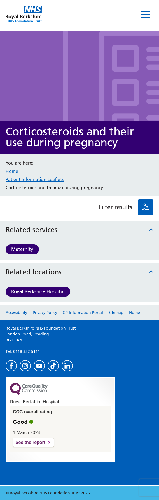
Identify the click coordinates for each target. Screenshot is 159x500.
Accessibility (16, 312)
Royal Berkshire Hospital (38, 291)
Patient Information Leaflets (35, 179)
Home (12, 171)
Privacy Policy (45, 312)
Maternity (22, 249)
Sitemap (116, 312)
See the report (30, 442)
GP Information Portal (83, 312)
